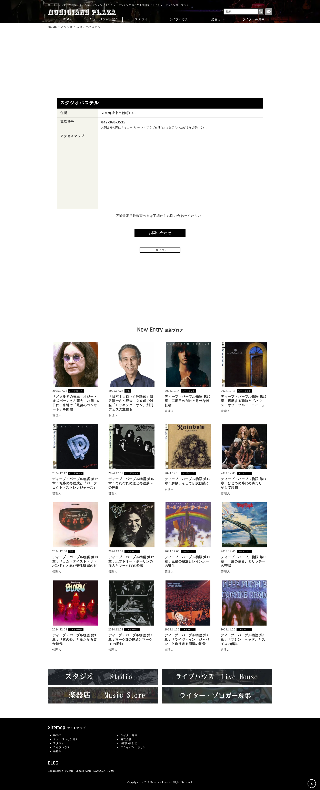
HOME (66, 19)
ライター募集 (128, 735)
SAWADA (99, 770)
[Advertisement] (160, 63)
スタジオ (141, 19)
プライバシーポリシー (134, 747)
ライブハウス (178, 19)
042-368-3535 (113, 122)
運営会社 (126, 739)
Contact (268, 11)
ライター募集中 (253, 19)
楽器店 (216, 19)
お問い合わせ (128, 743)
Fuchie (69, 770)
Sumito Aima (83, 770)
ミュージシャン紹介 (103, 19)
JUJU (111, 770)
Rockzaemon (55, 770)
